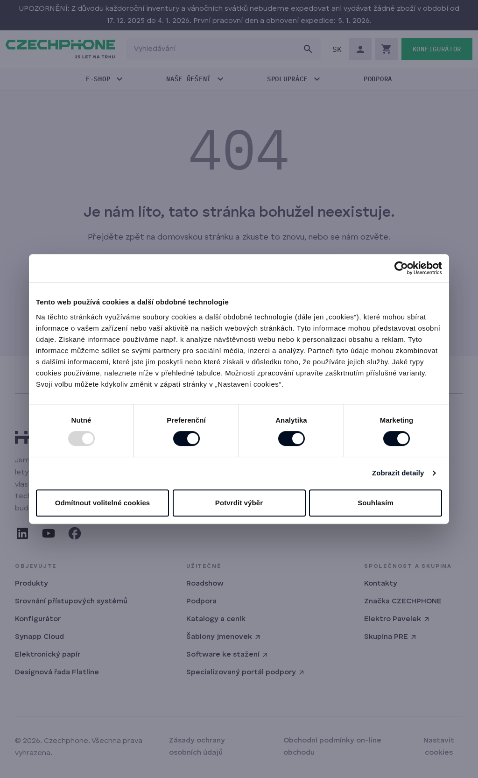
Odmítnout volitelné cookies (102, 503)
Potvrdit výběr (239, 503)
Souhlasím (376, 503)
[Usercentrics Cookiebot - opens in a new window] (401, 268)
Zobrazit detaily (398, 473)
